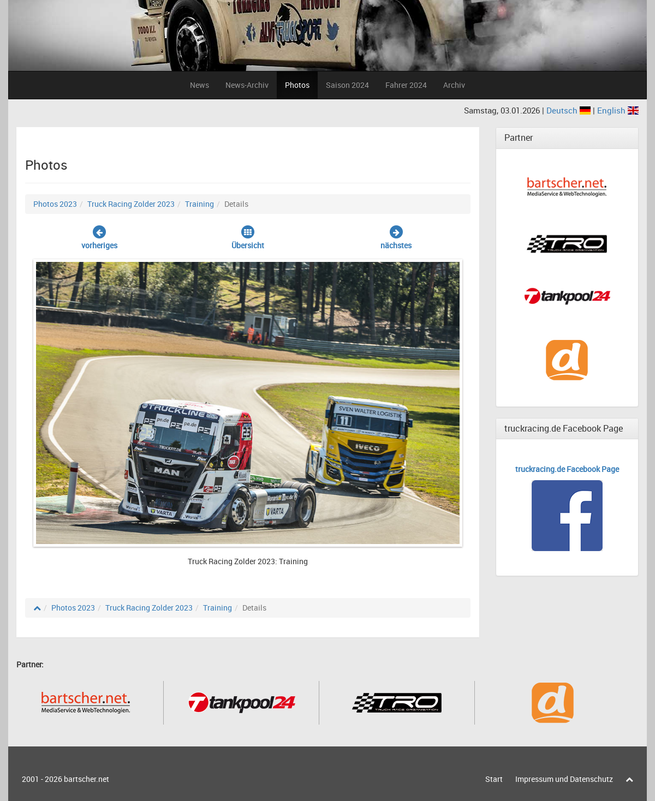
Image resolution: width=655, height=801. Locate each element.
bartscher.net (86, 779)
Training (199, 204)
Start (494, 779)
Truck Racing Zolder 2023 (131, 204)
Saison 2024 (347, 85)
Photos (297, 85)
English (618, 110)
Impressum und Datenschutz (564, 779)
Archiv (454, 85)
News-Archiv (247, 85)
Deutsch (569, 110)
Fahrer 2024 (406, 85)
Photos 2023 (55, 204)
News (199, 85)
